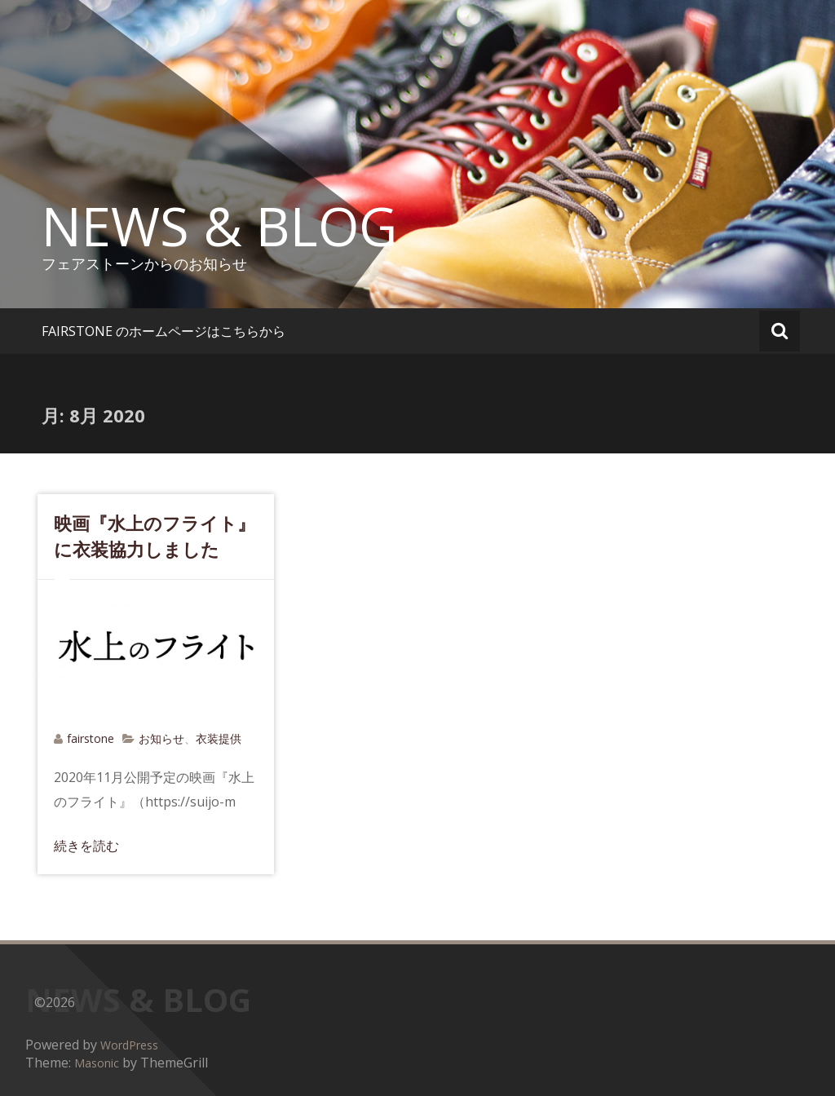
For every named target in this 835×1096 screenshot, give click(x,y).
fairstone (90, 738)
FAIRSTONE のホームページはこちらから (163, 331)
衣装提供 (218, 738)
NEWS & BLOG (219, 226)
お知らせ (161, 738)
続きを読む (86, 846)
